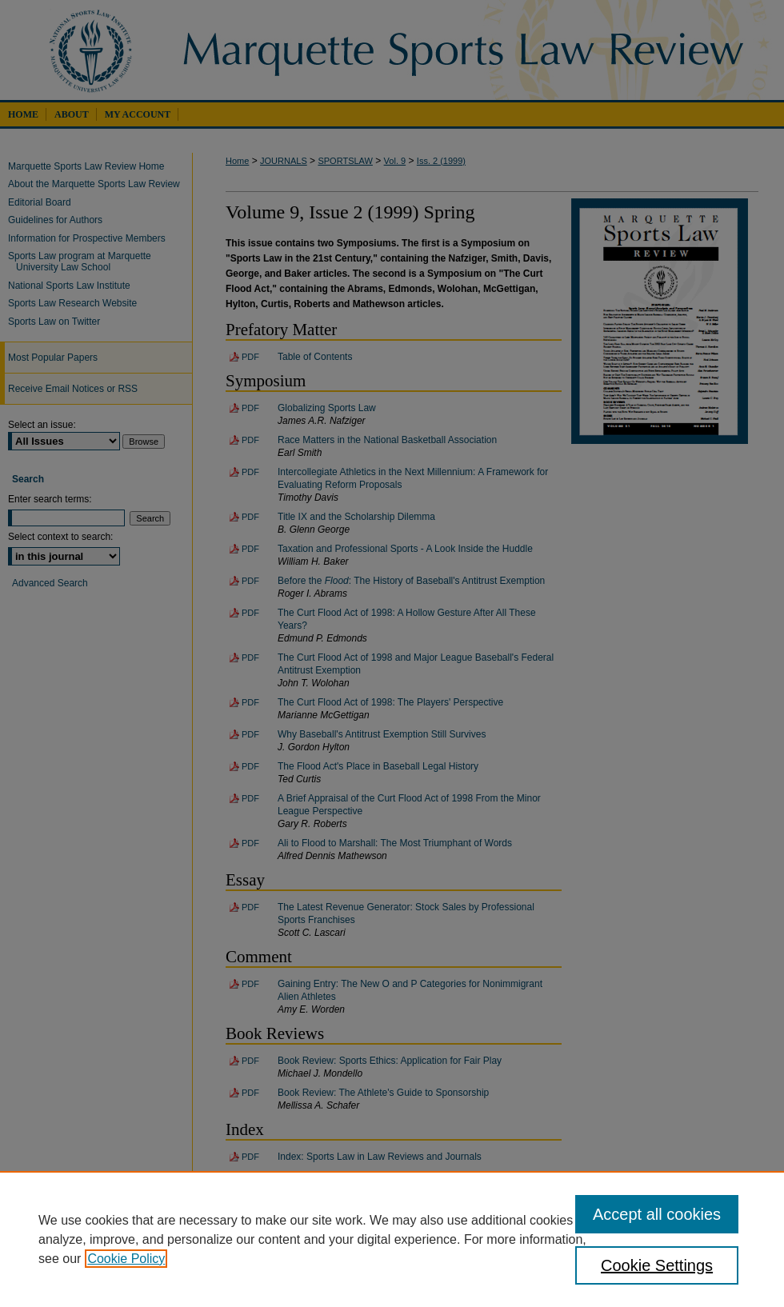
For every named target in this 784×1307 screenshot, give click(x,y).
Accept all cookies (657, 1214)
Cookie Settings (657, 1265)
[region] (392, 1239)
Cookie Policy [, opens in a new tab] (126, 1258)
